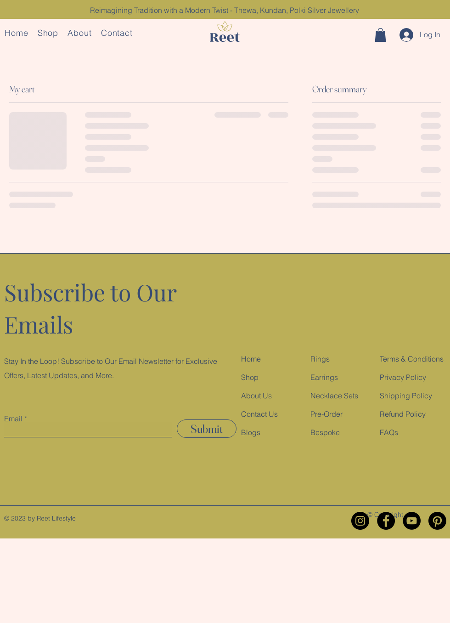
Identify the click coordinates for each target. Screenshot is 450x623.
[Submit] (206, 428)
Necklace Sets (334, 395)
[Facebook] (386, 521)
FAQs (389, 432)
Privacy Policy (403, 377)
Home (251, 358)
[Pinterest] (437, 521)
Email (13, 418)
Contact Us (259, 414)
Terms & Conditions (412, 358)
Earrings (324, 377)
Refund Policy (403, 414)
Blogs (250, 432)
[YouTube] (412, 521)
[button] (380, 35)
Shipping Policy (406, 395)
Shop (250, 377)
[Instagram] (360, 521)
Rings (320, 358)
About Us (256, 395)
